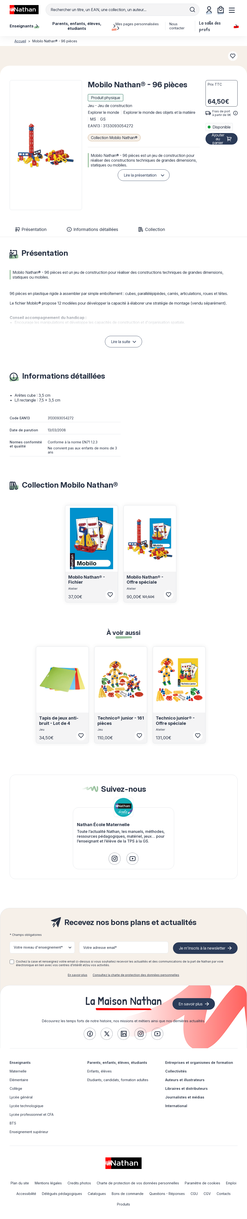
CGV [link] (207, 1194)
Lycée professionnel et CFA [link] (32, 1114)
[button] (46, 145)
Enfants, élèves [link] (99, 1071)
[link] (115, 859)
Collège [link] (16, 1088)
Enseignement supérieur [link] (29, 1132)
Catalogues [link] (97, 1194)
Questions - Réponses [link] (167, 1194)
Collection (151, 229)
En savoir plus (77, 975)
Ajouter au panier (218, 139)
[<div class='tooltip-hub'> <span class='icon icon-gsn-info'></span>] (235, 113)
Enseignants (20, 1062)
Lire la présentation (140, 175)
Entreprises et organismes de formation (199, 1062)
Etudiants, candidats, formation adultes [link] (117, 1080)
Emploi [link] (231, 1183)
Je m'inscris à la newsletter (202, 948)
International (176, 1106)
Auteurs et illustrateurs (185, 1080)
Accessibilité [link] (26, 1194)
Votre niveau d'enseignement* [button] (38, 947)
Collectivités (176, 1071)
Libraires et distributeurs (186, 1088)
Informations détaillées (92, 229)
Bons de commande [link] (128, 1194)
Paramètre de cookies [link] (202, 1183)
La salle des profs (218, 26)
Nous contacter (177, 26)
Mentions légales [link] (48, 1183)
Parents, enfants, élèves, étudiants (117, 1062)
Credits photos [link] (79, 1183)
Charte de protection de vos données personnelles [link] (138, 1183)
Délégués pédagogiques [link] (62, 1194)
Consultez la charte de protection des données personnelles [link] (136, 975)
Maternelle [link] (18, 1071)
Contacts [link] (224, 1194)
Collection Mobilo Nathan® (114, 137)
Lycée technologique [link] (26, 1106)
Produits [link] (123, 1204)
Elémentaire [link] (19, 1080)
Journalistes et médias (184, 1097)
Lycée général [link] (21, 1097)
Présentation (31, 229)
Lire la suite (120, 341)
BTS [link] (13, 1123)
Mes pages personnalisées (137, 26)
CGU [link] (194, 1194)
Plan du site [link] (20, 1183)
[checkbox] (12, 962)
